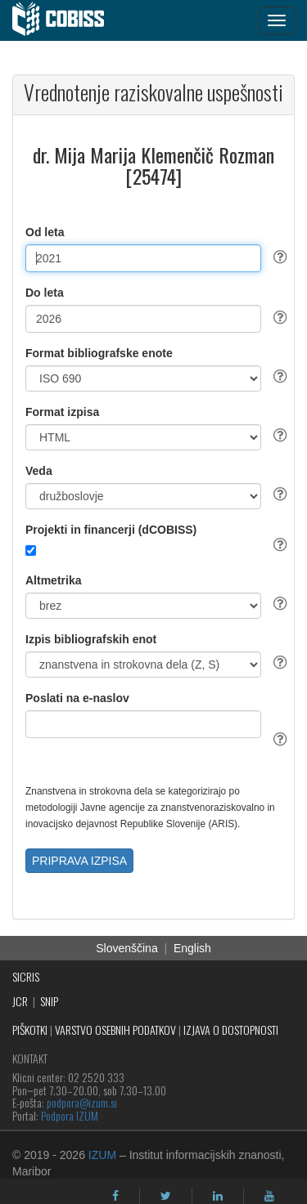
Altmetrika (53, 580)
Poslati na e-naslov (77, 698)
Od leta (44, 232)
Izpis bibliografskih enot (90, 639)
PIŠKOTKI (29, 1029)
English (192, 948)
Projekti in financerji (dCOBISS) (110, 529)
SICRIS (25, 976)
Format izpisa (62, 411)
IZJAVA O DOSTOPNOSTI (230, 1029)
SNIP (49, 1000)
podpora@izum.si (82, 1102)
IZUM (102, 1154)
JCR (20, 1000)
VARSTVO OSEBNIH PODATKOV (115, 1029)
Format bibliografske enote (99, 353)
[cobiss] (66, 20)
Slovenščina (127, 948)
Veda (38, 470)
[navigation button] (277, 20)
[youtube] (269, 1196)
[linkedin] (218, 1196)
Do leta (44, 292)
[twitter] (165, 1196)
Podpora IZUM (69, 1115)
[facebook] (115, 1196)
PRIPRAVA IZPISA (79, 860)
